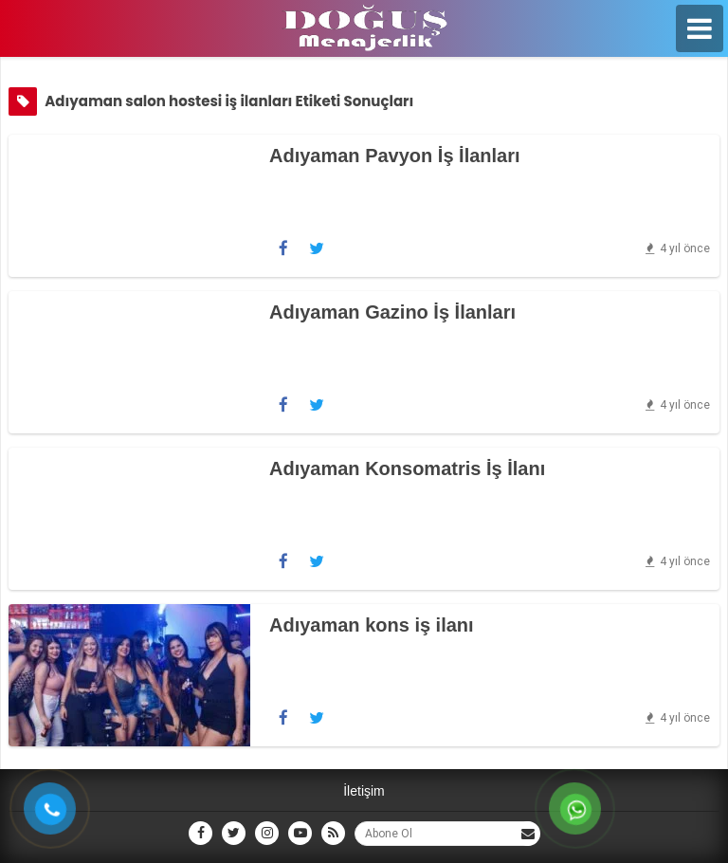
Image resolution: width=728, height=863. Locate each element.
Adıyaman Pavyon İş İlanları (394, 155)
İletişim (364, 791)
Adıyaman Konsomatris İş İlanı (407, 468)
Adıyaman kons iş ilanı (371, 625)
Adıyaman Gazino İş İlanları (392, 312)
